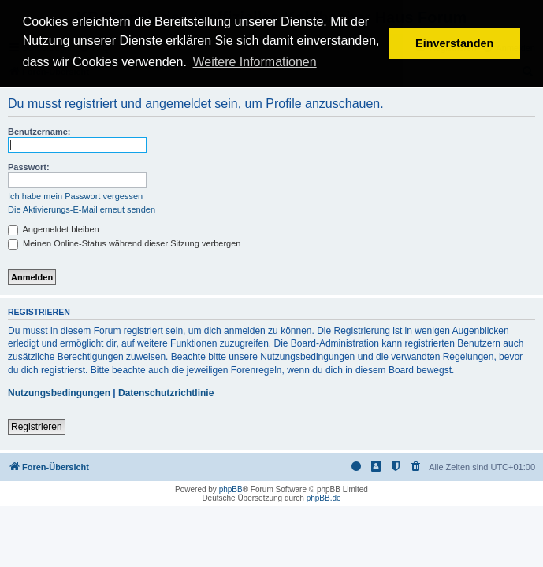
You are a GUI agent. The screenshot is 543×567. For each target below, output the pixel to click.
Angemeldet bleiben (53, 229)
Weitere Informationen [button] (255, 62)
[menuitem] (416, 467)
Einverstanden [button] (454, 43)
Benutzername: (39, 131)
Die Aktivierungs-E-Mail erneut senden (81, 209)
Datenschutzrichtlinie (166, 392)
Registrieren (36, 426)
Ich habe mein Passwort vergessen (75, 196)
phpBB (231, 489)
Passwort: (29, 167)
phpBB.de (324, 498)
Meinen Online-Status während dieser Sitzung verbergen (124, 243)
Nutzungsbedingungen (59, 392)
